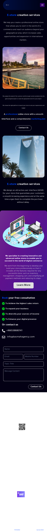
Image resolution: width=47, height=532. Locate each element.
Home (24, 472)
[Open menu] (42, 5)
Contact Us (23, 483)
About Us (23, 477)
